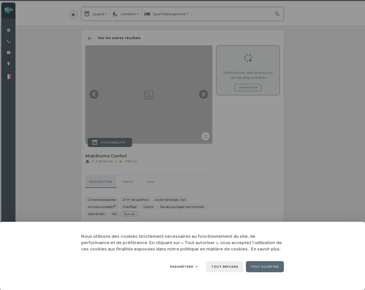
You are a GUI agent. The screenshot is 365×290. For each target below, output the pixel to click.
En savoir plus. (266, 249)
